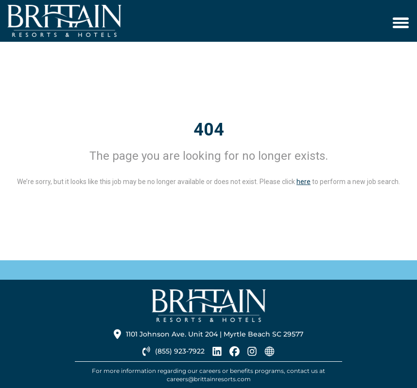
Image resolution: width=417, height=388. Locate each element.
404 (208, 129)
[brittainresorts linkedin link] (217, 354)
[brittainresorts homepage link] (269, 354)
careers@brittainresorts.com (209, 379)
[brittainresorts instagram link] (252, 354)
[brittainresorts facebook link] (234, 354)
